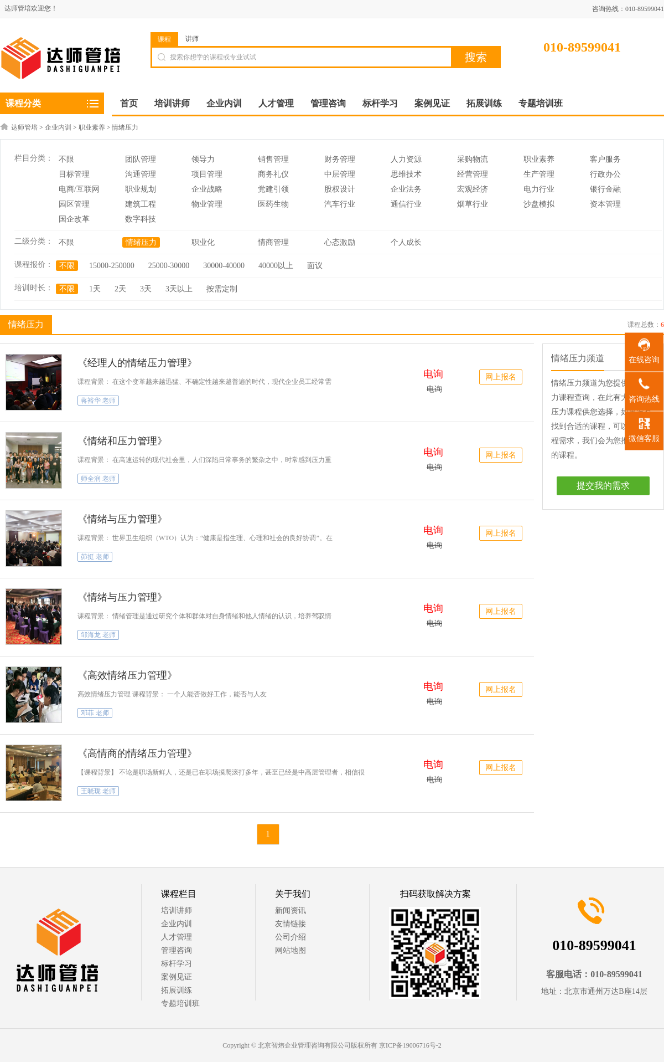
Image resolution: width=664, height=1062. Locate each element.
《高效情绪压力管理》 (127, 675)
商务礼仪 (273, 174)
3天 (146, 289)
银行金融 (605, 189)
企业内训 (58, 127)
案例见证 (176, 977)
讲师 (192, 39)
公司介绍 (290, 937)
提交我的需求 (603, 485)
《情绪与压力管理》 (122, 519)
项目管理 (206, 174)
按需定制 (221, 289)
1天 (95, 289)
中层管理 (339, 174)
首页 (129, 103)
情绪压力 (125, 127)
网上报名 (500, 377)
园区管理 (74, 204)
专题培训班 (180, 1003)
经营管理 (472, 174)
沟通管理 (140, 174)
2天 (120, 289)
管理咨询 (176, 950)
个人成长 (406, 242)
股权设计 (339, 189)
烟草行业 (472, 204)
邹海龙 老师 (98, 635)
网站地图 (290, 950)
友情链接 (290, 924)
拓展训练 (176, 990)
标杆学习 (176, 964)
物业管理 (206, 204)
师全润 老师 (98, 479)
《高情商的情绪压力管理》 (137, 753)
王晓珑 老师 (98, 791)
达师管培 (24, 127)
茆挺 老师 (95, 557)
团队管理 (140, 159)
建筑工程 (140, 204)
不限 (66, 159)
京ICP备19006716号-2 (410, 1045)
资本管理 (605, 204)
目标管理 (74, 174)
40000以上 (275, 265)
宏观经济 (472, 189)
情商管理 (273, 242)
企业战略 (206, 189)
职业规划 (140, 189)
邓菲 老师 (95, 713)
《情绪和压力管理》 (122, 441)
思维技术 (406, 174)
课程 (164, 39)
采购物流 (472, 159)
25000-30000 (169, 265)
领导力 (203, 159)
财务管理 (339, 159)
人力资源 (406, 159)
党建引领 (273, 189)
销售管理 (273, 159)
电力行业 (538, 189)
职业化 (203, 242)
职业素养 (92, 127)
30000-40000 (224, 265)
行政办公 (605, 174)
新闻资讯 (290, 910)
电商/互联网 (79, 189)
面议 (315, 265)
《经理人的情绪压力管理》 (137, 362)
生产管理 (538, 174)
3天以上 (179, 289)
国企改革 (74, 219)
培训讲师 (176, 910)
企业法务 (406, 189)
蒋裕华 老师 (98, 400)
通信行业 (406, 204)
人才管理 (176, 937)
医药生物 (273, 204)
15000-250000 (111, 265)
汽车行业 (339, 204)
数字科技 (140, 219)
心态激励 (339, 242)
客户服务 (605, 159)
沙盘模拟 (538, 204)
